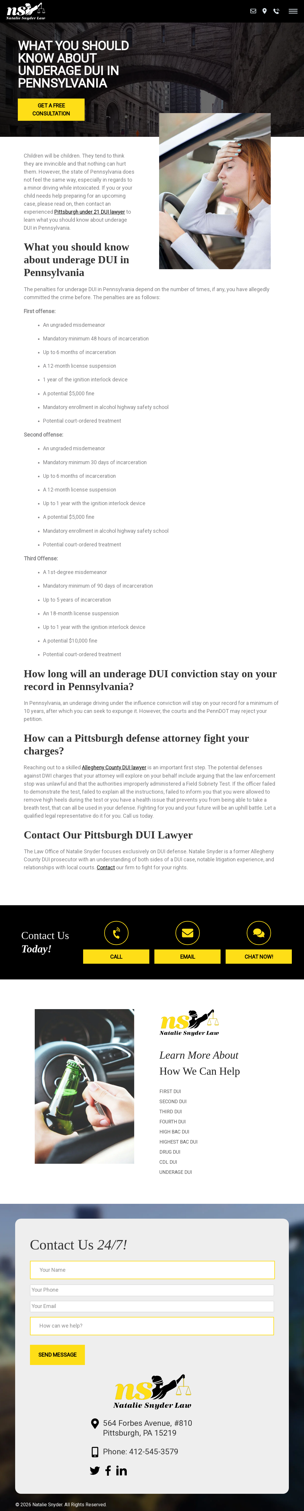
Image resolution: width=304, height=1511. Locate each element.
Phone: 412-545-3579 (148, 1465)
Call (116, 961)
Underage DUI (175, 1177)
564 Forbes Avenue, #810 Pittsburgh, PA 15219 (156, 1439)
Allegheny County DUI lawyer (115, 773)
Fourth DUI (172, 1127)
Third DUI (170, 1117)
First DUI (170, 1096)
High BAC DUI (174, 1137)
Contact (106, 872)
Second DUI (173, 1106)
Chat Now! (259, 961)
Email (187, 961)
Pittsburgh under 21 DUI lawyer (90, 212)
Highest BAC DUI (178, 1147)
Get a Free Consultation (51, 109)
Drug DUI (169, 1157)
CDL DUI (168, 1167)
